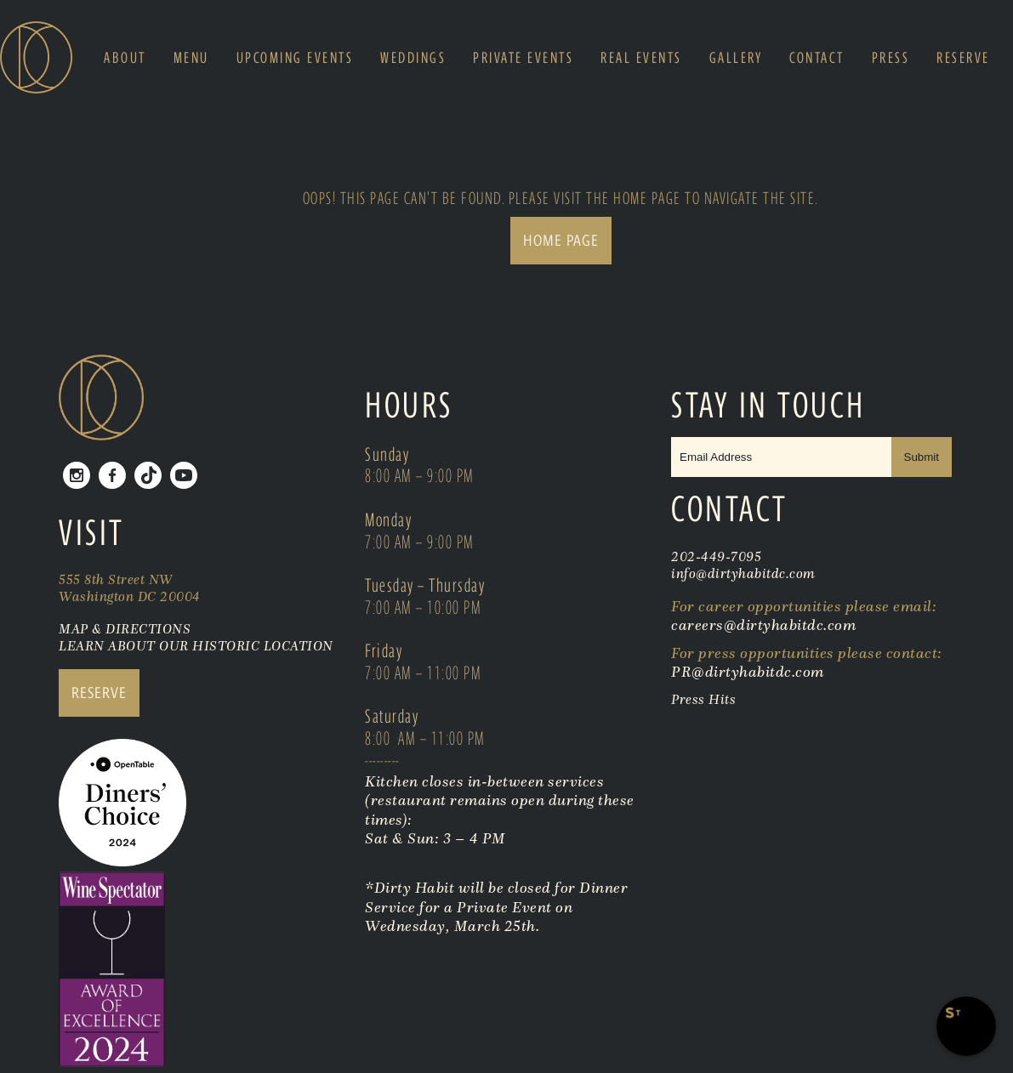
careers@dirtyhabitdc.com (763, 625)
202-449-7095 (716, 556)
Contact (817, 57)
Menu (191, 57)
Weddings (413, 57)
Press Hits (705, 698)
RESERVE (99, 692)
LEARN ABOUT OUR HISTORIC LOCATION (196, 645)
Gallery (736, 57)
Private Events (523, 57)
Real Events (641, 57)
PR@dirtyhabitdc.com (747, 671)
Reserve (963, 57)
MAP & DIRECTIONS (125, 628)
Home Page (561, 240)
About (125, 57)
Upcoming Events (295, 57)
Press (891, 57)
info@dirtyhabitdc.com (743, 573)
